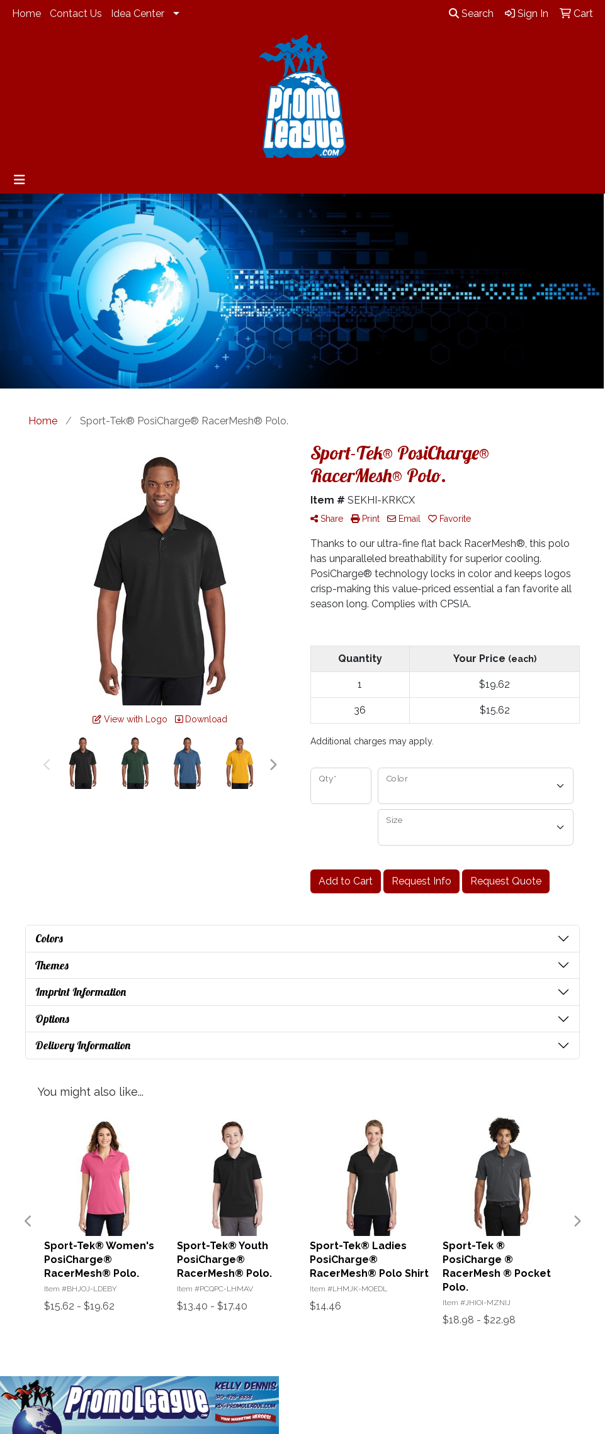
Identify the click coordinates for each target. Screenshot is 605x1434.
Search (471, 13)
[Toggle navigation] (19, 180)
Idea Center (137, 13)
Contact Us (76, 13)
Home (26, 13)
